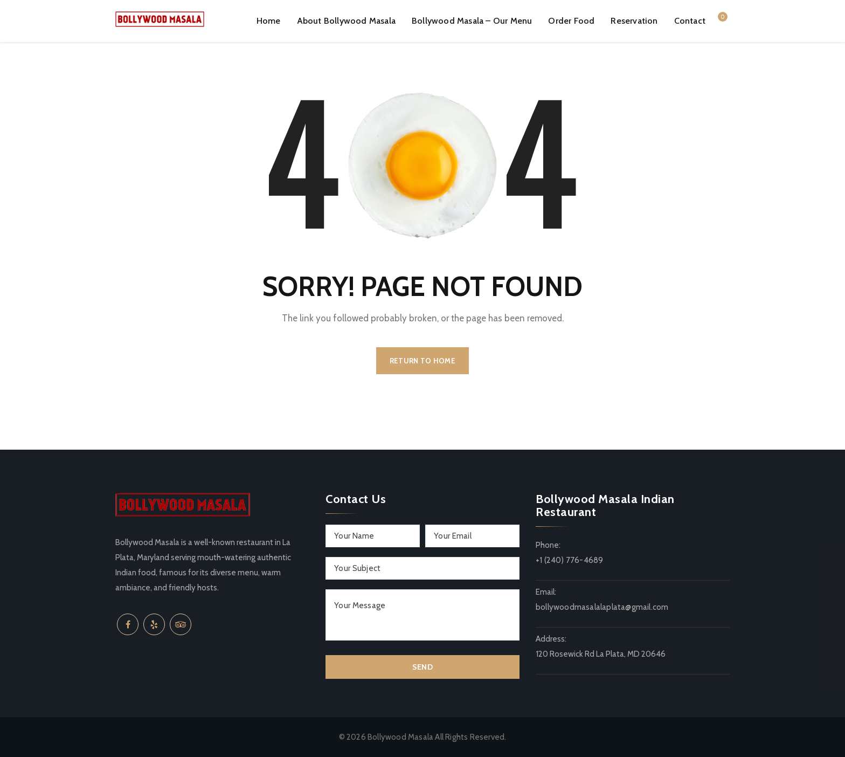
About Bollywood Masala (346, 21)
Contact (689, 21)
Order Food (571, 21)
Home (269, 21)
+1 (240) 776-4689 (569, 560)
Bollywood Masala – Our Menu (472, 21)
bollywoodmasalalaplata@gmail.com (602, 607)
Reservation (634, 21)
